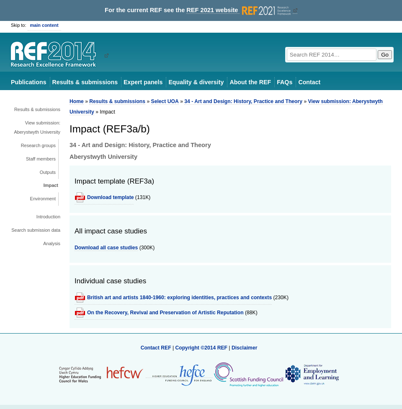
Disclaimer (245, 348)
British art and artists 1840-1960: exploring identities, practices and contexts (179, 297)
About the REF (250, 82)
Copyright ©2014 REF (202, 348)
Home (77, 101)
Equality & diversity (196, 82)
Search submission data (35, 230)
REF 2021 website (239, 10)
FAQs (284, 82)
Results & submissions (85, 82)
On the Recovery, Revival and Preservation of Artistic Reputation (165, 313)
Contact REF (156, 348)
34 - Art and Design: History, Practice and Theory (243, 101)
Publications (28, 82)
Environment (43, 198)
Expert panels (143, 82)
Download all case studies (106, 248)
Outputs (48, 172)
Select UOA (165, 101)
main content (44, 25)
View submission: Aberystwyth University (37, 127)
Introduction (48, 216)
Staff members (41, 158)
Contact (309, 82)
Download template (110, 197)
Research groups (38, 145)
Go (385, 55)
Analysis (51, 243)
